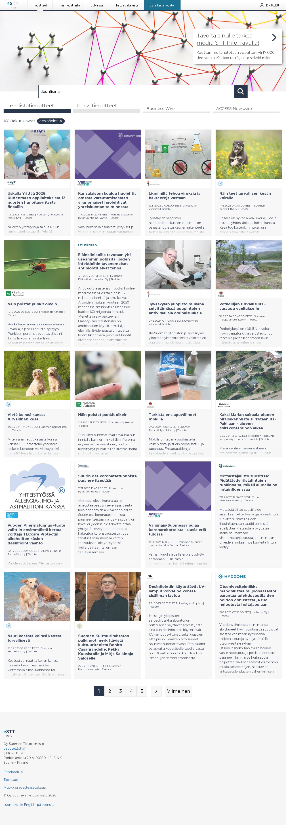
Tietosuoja (11, 780)
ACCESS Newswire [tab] (234, 108)
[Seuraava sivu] (156, 691)
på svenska (45, 805)
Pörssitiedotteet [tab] (97, 106)
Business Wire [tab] (161, 108)
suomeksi (11, 805)
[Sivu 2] (109, 691)
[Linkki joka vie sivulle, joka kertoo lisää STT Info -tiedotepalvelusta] (237, 46)
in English (27, 805)
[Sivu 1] (99, 691)
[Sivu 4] (131, 691)
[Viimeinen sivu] (178, 691)
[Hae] (136, 91)
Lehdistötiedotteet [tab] (30, 106)
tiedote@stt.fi (14, 748)
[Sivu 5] (142, 691)
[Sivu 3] (120, 691)
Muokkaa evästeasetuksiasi (25, 788)
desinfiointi (51, 121)
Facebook (11, 772)
